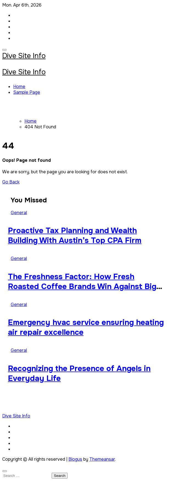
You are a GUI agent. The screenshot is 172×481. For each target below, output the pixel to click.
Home (19, 86)
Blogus (75, 459)
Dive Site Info (24, 55)
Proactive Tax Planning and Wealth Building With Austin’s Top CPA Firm (75, 235)
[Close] (4, 471)
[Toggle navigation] (4, 50)
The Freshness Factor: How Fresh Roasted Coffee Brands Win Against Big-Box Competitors (84, 286)
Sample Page (26, 92)
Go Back (11, 182)
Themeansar (102, 459)
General (19, 213)
